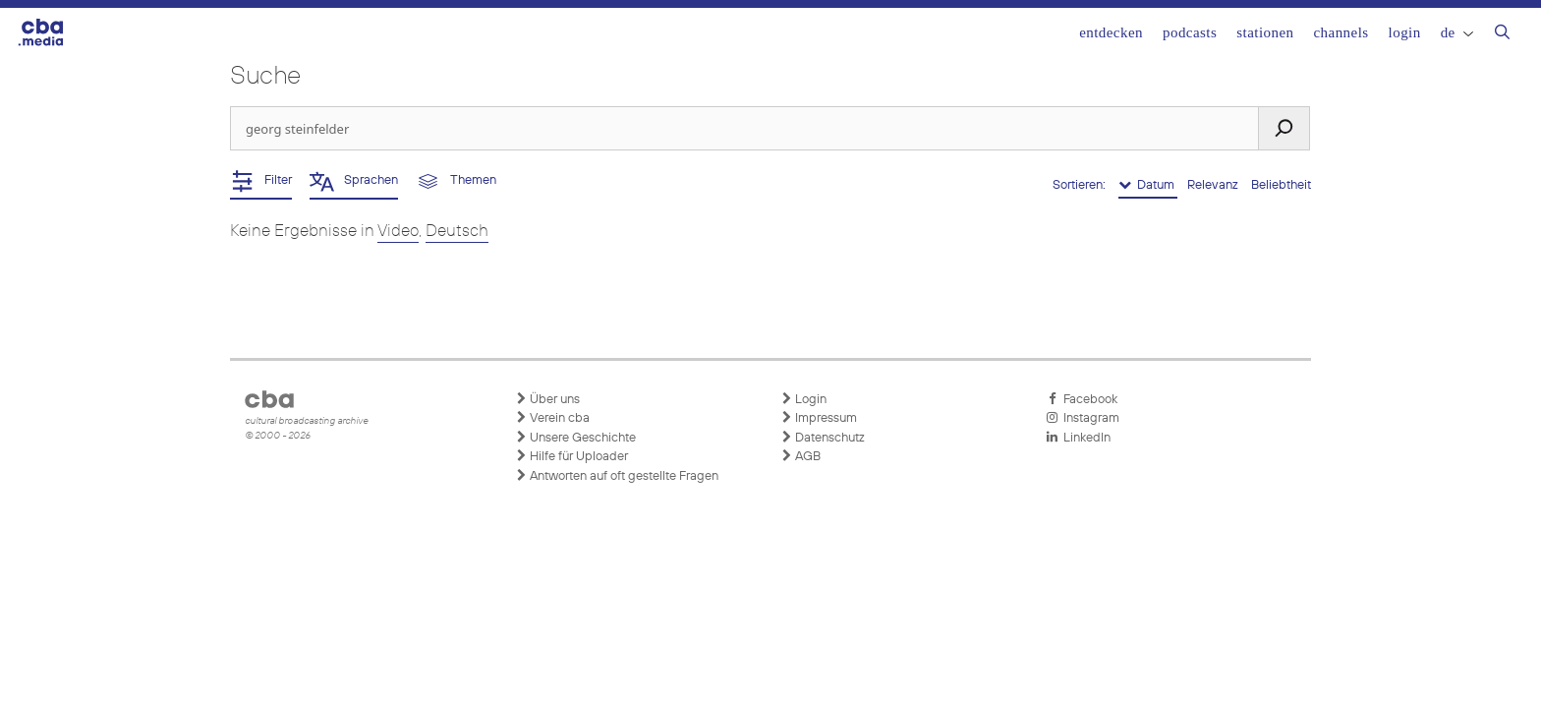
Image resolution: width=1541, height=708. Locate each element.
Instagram (1082, 418)
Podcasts (1190, 32)
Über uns (547, 399)
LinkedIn (1078, 437)
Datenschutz (822, 437)
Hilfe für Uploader (571, 456)
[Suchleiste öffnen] (1502, 34)
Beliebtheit (1281, 185)
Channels (1340, 32)
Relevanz (1214, 185)
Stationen (1264, 32)
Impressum (818, 418)
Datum (1147, 185)
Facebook (1081, 399)
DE (1457, 32)
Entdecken (1111, 32)
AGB (800, 456)
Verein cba (552, 418)
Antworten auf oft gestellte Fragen (616, 476)
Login (1405, 32)
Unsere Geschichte (575, 437)
